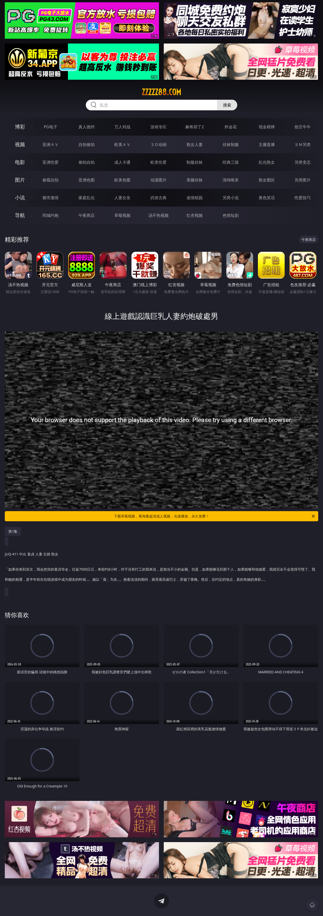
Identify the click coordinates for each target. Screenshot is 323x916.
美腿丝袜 (194, 180)
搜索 (227, 105)
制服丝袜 (194, 162)
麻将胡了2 (194, 127)
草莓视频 (122, 215)
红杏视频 (194, 215)
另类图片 (302, 180)
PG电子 (50, 127)
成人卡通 (122, 162)
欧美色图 (122, 180)
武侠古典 (158, 197)
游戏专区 (158, 127)
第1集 (12, 531)
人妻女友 (122, 197)
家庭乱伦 (86, 197)
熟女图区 (267, 180)
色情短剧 (231, 215)
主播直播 (267, 144)
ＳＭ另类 (302, 144)
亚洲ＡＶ (50, 144)
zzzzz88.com (161, 92)
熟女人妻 (194, 144)
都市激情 (50, 197)
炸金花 (231, 127)
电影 (20, 162)
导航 (20, 215)
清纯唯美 (231, 180)
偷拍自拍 (86, 162)
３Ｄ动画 (158, 144)
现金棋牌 (267, 127)
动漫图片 (158, 180)
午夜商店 (86, 215)
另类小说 (231, 197)
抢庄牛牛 (302, 127)
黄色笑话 (267, 197)
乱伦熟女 (267, 162)
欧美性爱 (158, 162)
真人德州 (86, 127)
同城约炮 (50, 215)
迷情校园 (194, 197)
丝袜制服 (231, 144)
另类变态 (302, 162)
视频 (20, 144)
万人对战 (122, 127)
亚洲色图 (86, 180)
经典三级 (231, 162)
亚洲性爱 (50, 162)
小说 (20, 197)
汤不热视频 (158, 215)
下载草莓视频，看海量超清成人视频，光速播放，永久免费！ (215, 516)
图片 (20, 179)
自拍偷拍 (86, 144)
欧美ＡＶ (122, 144)
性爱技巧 (302, 197)
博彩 (20, 126)
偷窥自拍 (50, 180)
